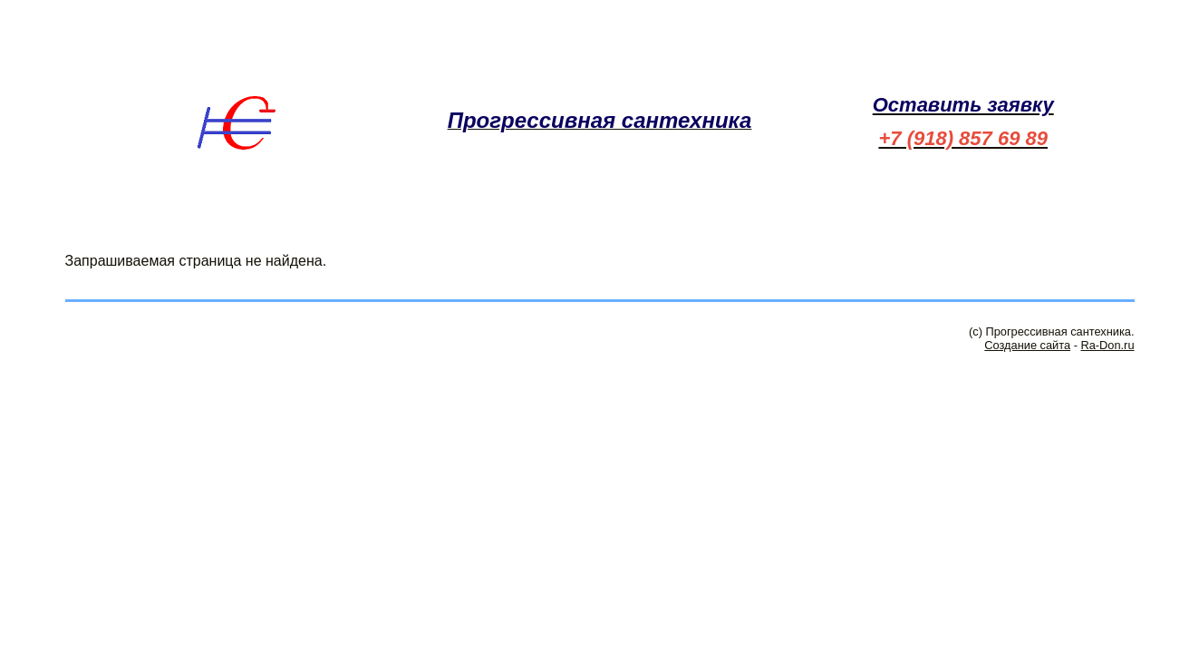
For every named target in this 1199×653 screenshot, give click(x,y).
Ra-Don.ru (1107, 345)
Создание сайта (1027, 345)
